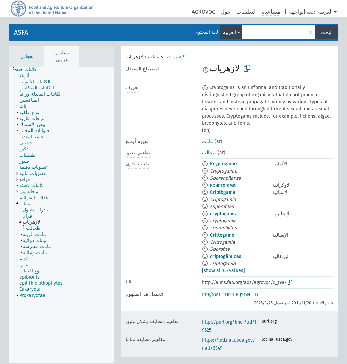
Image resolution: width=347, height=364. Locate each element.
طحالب (209, 153)
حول (226, 11)
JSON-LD (249, 295)
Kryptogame (223, 164)
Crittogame (222, 235)
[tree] (61, 215)
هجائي (26, 56)
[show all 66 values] (223, 271)
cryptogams (223, 214)
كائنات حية (174, 57)
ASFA (21, 32)
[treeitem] (29, 70)
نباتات (153, 57)
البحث (327, 32)
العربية (325, 11)
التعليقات (246, 11)
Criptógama (223, 192)
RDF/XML (211, 295)
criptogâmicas (225, 256)
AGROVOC (203, 11)
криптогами (223, 185)
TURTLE (230, 295)
